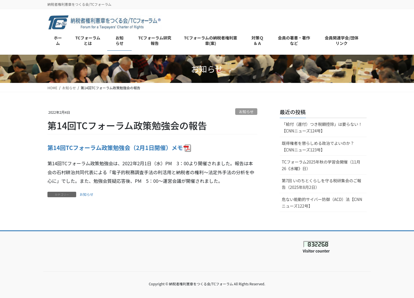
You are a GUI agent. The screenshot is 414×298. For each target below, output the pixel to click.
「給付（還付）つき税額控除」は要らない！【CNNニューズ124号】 (322, 127)
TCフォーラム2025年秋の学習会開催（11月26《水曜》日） (321, 165)
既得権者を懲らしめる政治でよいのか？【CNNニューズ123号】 (318, 146)
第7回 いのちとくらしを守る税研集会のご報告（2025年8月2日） (321, 184)
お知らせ (246, 111)
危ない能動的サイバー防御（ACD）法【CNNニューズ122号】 (322, 202)
